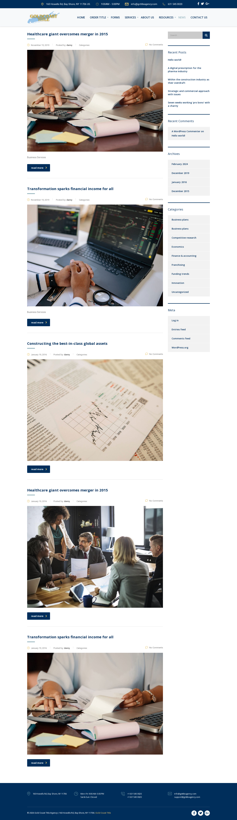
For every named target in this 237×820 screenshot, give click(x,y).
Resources (166, 17)
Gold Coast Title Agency (46, 813)
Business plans (180, 219)
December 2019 (180, 173)
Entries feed (179, 329)
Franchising (178, 264)
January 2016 (179, 182)
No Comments (154, 44)
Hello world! (174, 59)
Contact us (199, 17)
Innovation (178, 282)
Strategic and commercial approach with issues (189, 92)
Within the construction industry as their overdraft (188, 81)
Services (130, 17)
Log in (175, 320)
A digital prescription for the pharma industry (184, 69)
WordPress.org (180, 347)
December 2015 (180, 191)
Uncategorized (180, 292)
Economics (178, 246)
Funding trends (180, 273)
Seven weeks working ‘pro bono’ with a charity (189, 104)
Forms (115, 17)
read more (39, 167)
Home (81, 17)
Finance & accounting (184, 255)
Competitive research (184, 237)
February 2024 (180, 164)
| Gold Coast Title (103, 813)
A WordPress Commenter (186, 131)
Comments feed (181, 338)
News (182, 17)
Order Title (98, 17)
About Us (147, 17)
